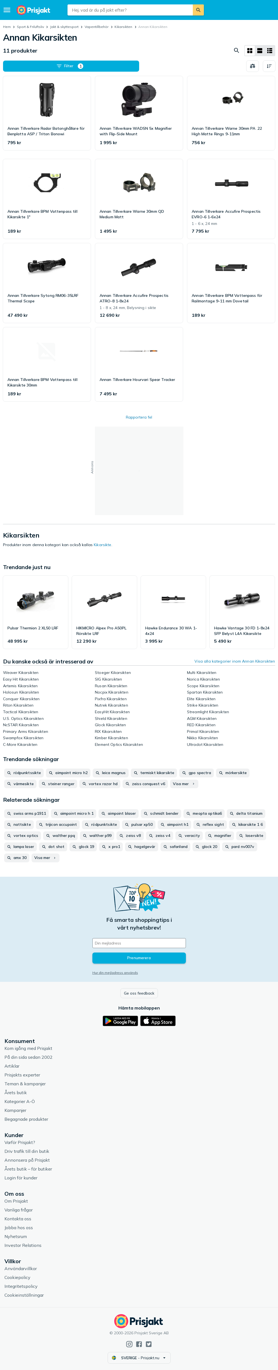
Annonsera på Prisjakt (27, 1160)
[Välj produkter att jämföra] (252, 66)
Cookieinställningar (24, 1295)
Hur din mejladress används (115, 973)
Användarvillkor (20, 1268)
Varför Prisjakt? (19, 1142)
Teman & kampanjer (25, 1083)
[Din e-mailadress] (139, 943)
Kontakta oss (17, 1218)
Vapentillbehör (96, 27)
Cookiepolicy (17, 1277)
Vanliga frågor (18, 1210)
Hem (7, 27)
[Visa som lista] (260, 51)
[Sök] (198, 9)
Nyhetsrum (15, 1236)
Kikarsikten (123, 27)
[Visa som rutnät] (250, 51)
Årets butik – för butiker (28, 1169)
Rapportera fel (139, 417)
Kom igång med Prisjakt (28, 1048)
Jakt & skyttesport (64, 27)
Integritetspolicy (21, 1286)
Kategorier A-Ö (19, 1101)
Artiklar (11, 1066)
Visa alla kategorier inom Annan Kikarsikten (234, 661)
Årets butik (15, 1092)
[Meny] (6, 10)
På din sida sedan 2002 (28, 1057)
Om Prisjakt (16, 1201)
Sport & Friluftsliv (30, 27)
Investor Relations (22, 1245)
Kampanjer (15, 1110)
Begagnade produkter (26, 1119)
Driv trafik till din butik (26, 1151)
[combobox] (130, 9)
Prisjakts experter (22, 1075)
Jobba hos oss (18, 1227)
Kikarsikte (102, 544)
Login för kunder (20, 1177)
